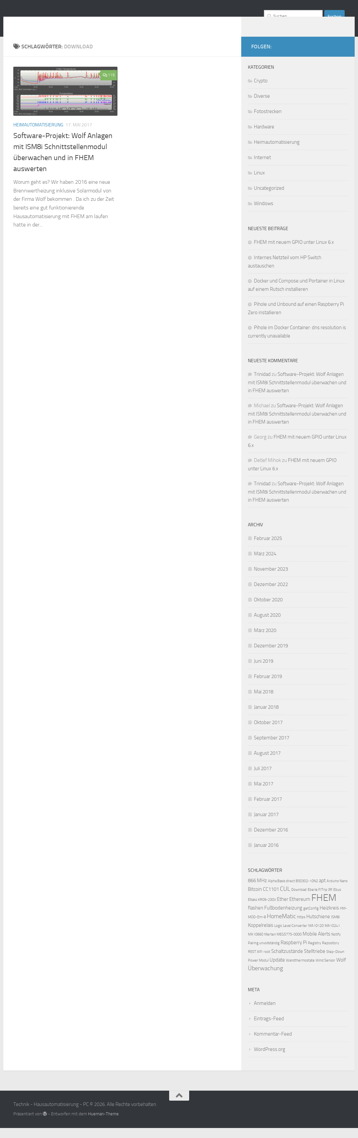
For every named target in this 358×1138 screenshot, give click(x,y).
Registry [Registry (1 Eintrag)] (314, 953)
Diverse (262, 106)
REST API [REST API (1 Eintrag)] (255, 962)
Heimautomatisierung (38, 135)
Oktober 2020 (268, 610)
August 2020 (267, 625)
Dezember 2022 (271, 594)
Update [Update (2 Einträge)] (277, 970)
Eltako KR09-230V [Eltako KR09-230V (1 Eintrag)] (262, 910)
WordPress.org (269, 1059)
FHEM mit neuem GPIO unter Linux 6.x (294, 252)
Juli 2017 (263, 778)
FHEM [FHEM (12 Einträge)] (323, 908)
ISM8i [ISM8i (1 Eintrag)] (335, 927)
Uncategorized (269, 198)
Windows (263, 213)
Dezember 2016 (271, 840)
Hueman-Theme (103, 1123)
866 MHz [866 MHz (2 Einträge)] (257, 891)
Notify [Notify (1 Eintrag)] (336, 944)
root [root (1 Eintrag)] (267, 962)
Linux (259, 183)
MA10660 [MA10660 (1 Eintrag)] (255, 944)
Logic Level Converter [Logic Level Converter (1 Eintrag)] (290, 936)
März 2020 (265, 640)
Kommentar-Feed (273, 1044)
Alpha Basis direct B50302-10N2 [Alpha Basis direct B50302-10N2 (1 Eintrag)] (293, 891)
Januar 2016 (266, 855)
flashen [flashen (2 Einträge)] (255, 918)
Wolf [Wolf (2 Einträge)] (341, 970)
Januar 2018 (266, 717)
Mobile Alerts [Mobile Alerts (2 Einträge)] (316, 944)
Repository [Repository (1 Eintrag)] (330, 953)
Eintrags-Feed (269, 1029)
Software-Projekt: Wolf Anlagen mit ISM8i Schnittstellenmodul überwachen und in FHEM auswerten (297, 392)
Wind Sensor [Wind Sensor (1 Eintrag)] (325, 970)
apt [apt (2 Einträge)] (322, 891)
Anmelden (265, 1013)
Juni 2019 (263, 671)
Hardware (264, 137)
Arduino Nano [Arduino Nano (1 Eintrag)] (337, 891)
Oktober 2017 (268, 732)
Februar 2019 (268, 686)
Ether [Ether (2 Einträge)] (282, 909)
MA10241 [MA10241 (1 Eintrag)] (332, 936)
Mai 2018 (263, 702)
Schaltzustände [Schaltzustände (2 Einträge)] (287, 961)
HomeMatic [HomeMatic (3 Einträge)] (281, 926)
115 (109, 85)
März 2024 (265, 564)
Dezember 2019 (271, 656)
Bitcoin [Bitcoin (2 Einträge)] (255, 899)
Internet (262, 167)
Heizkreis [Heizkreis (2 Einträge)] (329, 918)
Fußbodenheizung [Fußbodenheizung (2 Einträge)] (283, 918)
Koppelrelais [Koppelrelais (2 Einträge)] (260, 935)
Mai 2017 (263, 794)
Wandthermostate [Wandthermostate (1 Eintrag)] (300, 970)
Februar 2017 (268, 809)
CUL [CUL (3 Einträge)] (285, 899)
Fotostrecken (268, 121)
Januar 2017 (266, 824)
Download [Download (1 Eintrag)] (299, 900)
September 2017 (271, 748)
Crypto (261, 91)
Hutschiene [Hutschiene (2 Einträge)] (318, 927)
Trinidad (262, 384)
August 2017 (267, 763)
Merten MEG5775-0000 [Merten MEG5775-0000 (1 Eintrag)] (283, 944)
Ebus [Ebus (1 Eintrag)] (337, 900)
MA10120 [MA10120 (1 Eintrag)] (316, 936)
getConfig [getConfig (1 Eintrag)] (311, 918)
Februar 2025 (268, 548)
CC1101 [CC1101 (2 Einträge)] (271, 899)
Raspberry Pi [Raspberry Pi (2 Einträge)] (294, 953)
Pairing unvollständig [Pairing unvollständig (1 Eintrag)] (264, 953)
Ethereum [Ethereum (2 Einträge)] (299, 909)
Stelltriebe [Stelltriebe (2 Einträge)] (314, 961)
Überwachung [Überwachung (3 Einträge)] (265, 978)
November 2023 (271, 579)
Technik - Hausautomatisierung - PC (118, 23)
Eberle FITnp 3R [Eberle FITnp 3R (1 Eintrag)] (320, 900)
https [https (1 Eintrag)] (301, 927)
